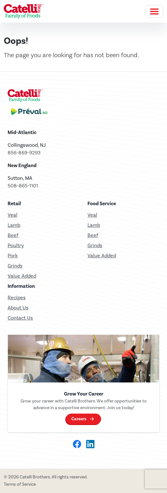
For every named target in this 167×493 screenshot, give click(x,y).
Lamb (14, 225)
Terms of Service (20, 484)
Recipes (17, 297)
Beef (13, 235)
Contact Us (20, 318)
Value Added (22, 276)
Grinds (15, 266)
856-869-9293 (24, 153)
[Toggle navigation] (154, 11)
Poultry (16, 245)
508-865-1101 (23, 186)
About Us (18, 308)
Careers (79, 419)
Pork (13, 256)
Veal (92, 215)
